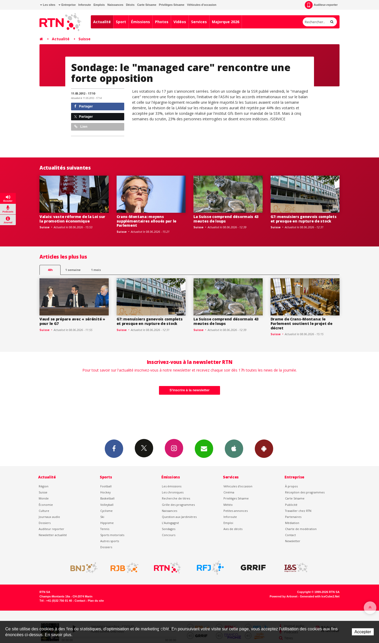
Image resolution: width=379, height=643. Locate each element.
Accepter (363, 632)
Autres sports (109, 541)
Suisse (84, 38)
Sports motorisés (112, 535)
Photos (161, 21)
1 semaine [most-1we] (73, 270)
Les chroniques (172, 492)
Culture (44, 510)
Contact (290, 535)
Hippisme (107, 523)
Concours (168, 535)
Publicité (291, 504)
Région (43, 486)
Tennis (104, 529)
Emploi (228, 523)
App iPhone (234, 448)
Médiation (292, 523)
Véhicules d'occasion (201, 4)
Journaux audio (49, 516)
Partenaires (293, 516)
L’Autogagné (170, 523)
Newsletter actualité (53, 535)
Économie (46, 504)
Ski (102, 516)
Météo (228, 504)
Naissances (115, 4)
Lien (80, 126)
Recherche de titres (176, 498)
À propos (291, 486)
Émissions (140, 21)
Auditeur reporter (51, 529)
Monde (44, 498)
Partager (83, 106)
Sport (121, 21)
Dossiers (45, 523)
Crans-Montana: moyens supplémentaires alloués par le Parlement (147, 221)
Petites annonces (235, 510)
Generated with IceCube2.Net (320, 596)
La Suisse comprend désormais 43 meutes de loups (225, 219)
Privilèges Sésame (171, 4)
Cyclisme (106, 510)
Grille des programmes (178, 504)
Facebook (114, 448)
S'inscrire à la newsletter (189, 390)
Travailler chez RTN (298, 510)
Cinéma (228, 492)
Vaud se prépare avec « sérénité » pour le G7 (72, 321)
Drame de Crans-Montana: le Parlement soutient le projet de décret (301, 323)
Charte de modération (301, 529)
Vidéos (179, 21)
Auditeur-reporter (321, 5)
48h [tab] (50, 270)
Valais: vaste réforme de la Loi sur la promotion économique (72, 219)
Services (199, 21)
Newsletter (292, 541)
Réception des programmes (305, 492)
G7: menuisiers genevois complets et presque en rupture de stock (304, 219)
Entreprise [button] (67, 4)
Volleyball (106, 504)
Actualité (102, 21)
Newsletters (204, 448)
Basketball (107, 498)
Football (106, 486)
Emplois (99, 4)
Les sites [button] (47, 4)
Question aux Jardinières (179, 516)
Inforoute (84, 4)
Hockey (105, 492)
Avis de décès (232, 529)
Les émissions (171, 486)
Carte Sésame (146, 4)
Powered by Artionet (283, 596)
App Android (264, 448)
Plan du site (96, 600)
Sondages (168, 529)
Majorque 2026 (225, 21)
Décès (130, 4)
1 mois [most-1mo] (96, 270)
